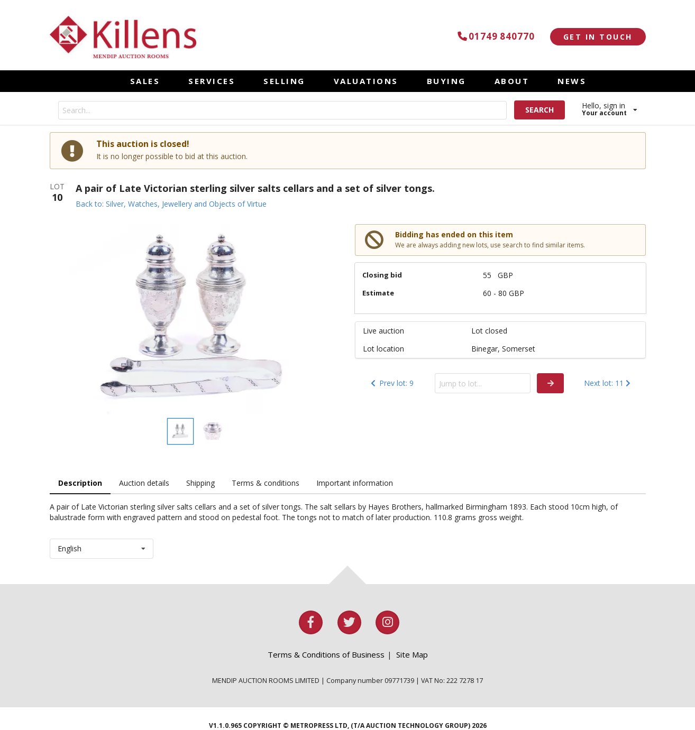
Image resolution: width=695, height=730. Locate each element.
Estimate (378, 293)
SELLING (284, 81)
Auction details (144, 483)
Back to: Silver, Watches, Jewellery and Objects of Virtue (171, 204)
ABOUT (512, 81)
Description (80, 483)
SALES (145, 81)
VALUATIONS (366, 81)
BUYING (446, 81)
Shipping (200, 483)
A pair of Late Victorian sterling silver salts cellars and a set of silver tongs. (255, 188)
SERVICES (211, 81)
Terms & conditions (265, 483)
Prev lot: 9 (391, 383)
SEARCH (539, 110)
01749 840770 (494, 36)
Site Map (412, 654)
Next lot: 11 (608, 383)
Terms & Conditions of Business (326, 654)
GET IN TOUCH (598, 37)
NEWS (571, 81)
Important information (354, 483)
